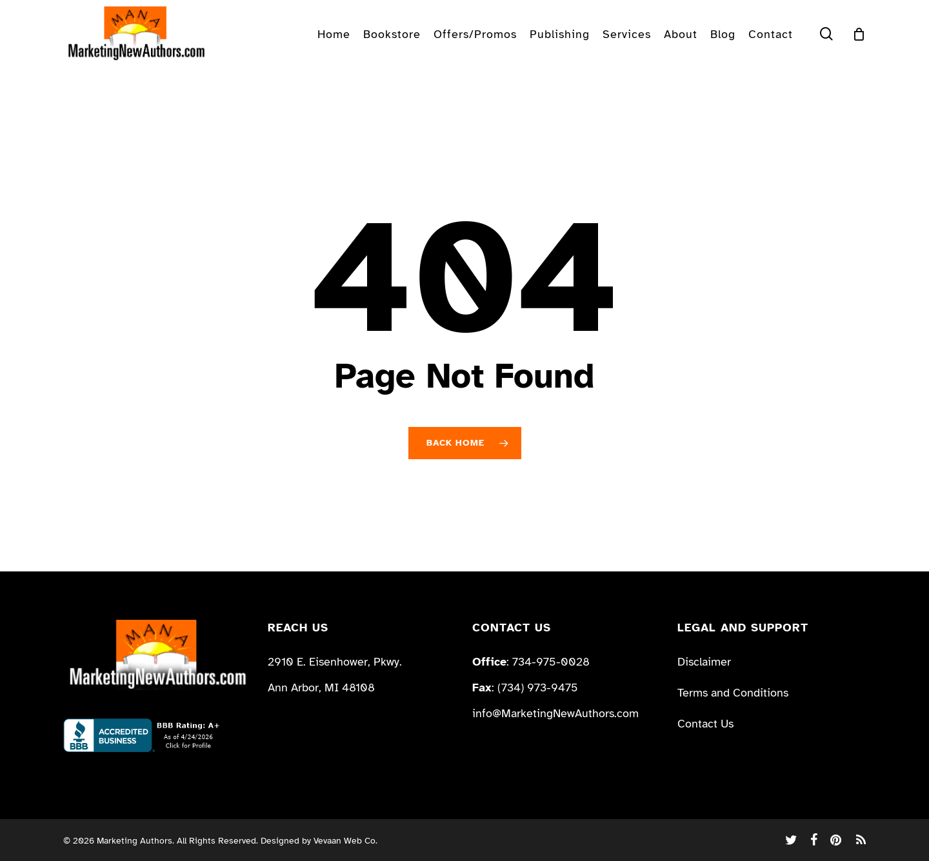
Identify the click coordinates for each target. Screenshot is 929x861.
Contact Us (705, 724)
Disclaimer (704, 662)
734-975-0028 (551, 662)
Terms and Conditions (732, 693)
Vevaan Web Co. (345, 840)
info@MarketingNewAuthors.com (555, 713)
